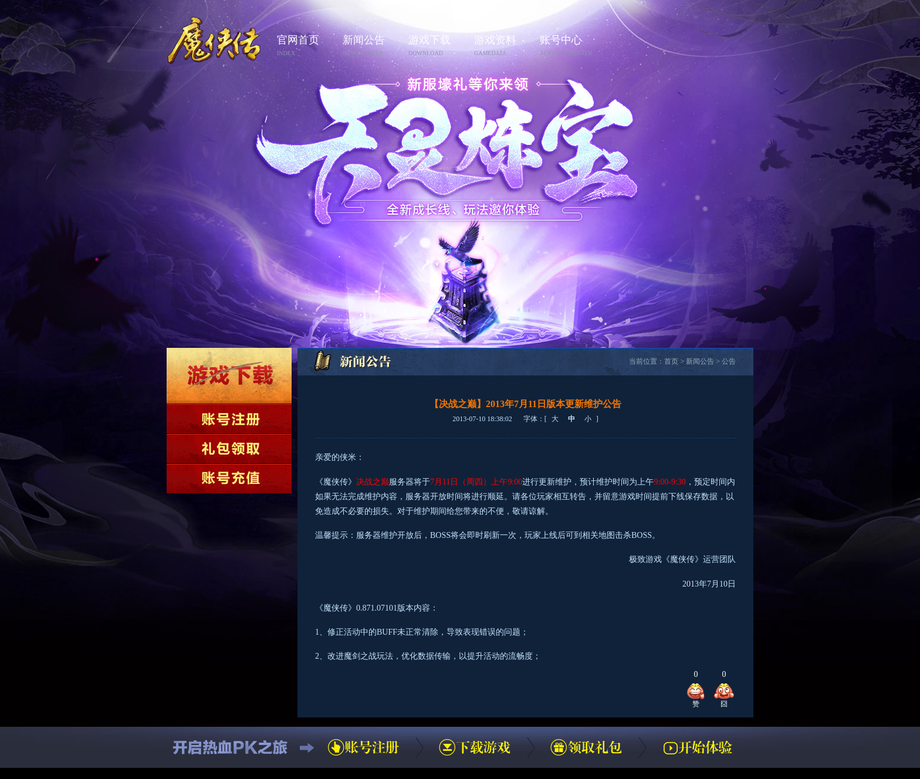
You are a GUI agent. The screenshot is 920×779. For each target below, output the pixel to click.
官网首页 (306, 46)
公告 (729, 361)
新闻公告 (372, 46)
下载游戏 (229, 376)
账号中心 (569, 46)
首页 (671, 361)
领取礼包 (229, 448)
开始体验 (697, 747)
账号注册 (229, 418)
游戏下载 (437, 46)
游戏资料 (503, 46)
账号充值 (229, 478)
